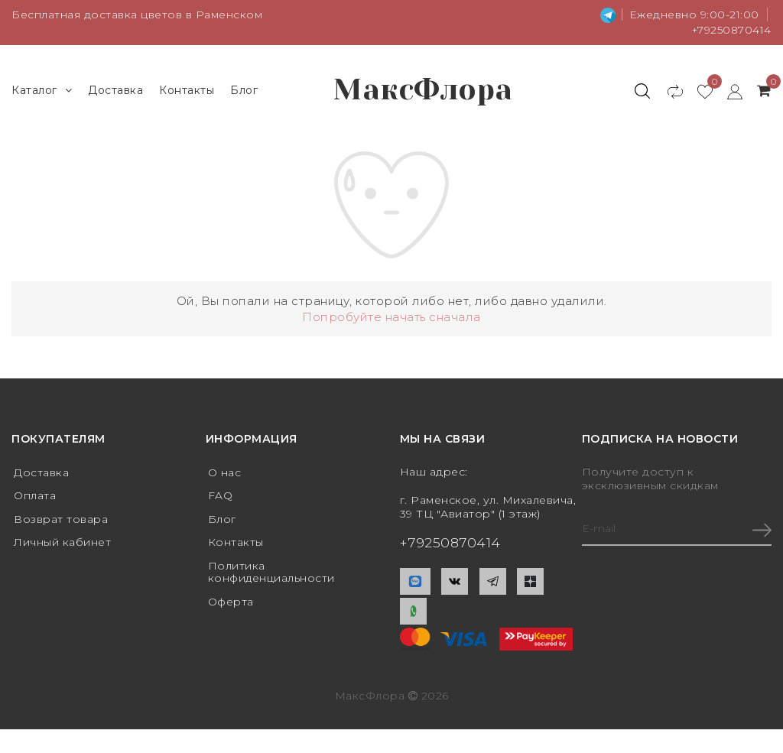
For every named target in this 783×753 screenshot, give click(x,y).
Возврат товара (61, 521)
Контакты (186, 91)
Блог (244, 91)
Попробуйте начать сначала (391, 319)
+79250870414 (731, 30)
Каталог (41, 91)
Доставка (115, 91)
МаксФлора (424, 91)
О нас (225, 475)
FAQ (220, 498)
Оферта (231, 605)
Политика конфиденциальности (272, 575)
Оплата (35, 498)
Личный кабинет (62, 545)
